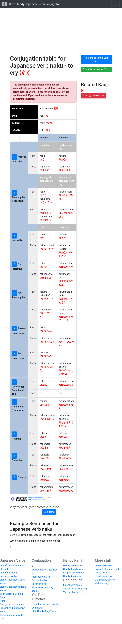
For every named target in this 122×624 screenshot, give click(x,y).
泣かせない (65, 458)
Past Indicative (39, 580)
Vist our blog (101, 583)
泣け (42, 238)
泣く (42, 159)
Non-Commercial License (38, 500)
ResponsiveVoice (35, 498)
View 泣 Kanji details (93, 95)
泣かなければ (66, 384)
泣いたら (44, 404)
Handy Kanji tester (73, 576)
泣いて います (47, 341)
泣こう (43, 195)
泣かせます (45, 469)
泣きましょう (47, 213)
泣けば (43, 384)
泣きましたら (47, 418)
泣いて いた (46, 356)
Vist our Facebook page (75, 588)
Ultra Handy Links (104, 576)
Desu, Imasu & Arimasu (12, 604)
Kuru (2, 601)
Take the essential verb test (96, 59)
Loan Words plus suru (11, 593)
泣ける (43, 436)
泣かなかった (66, 266)
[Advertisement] (61, 31)
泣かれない (65, 479)
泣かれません (66, 490)
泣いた (43, 266)
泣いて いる (46, 331)
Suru (2, 597)
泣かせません (66, 469)
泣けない (63, 436)
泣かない (63, 159)
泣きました (45, 277)
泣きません (65, 170)
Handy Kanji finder (72, 565)
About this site (102, 572)
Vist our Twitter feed (73, 592)
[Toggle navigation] (115, 4)
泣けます (44, 447)
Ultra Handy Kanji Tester (44, 611)
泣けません (65, 447)
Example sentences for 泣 (96, 69)
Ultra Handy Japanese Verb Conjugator (31, 4)
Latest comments (72, 585)
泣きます (44, 170)
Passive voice (39, 583)
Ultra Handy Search (105, 579)
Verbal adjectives (104, 565)
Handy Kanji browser (74, 569)
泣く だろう (46, 202)
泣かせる (44, 458)
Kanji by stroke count (74, 572)
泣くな (62, 238)
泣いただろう (47, 298)
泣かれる (44, 479)
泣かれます (45, 490)
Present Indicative (41, 576)
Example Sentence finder (108, 569)
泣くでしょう (47, 220)
